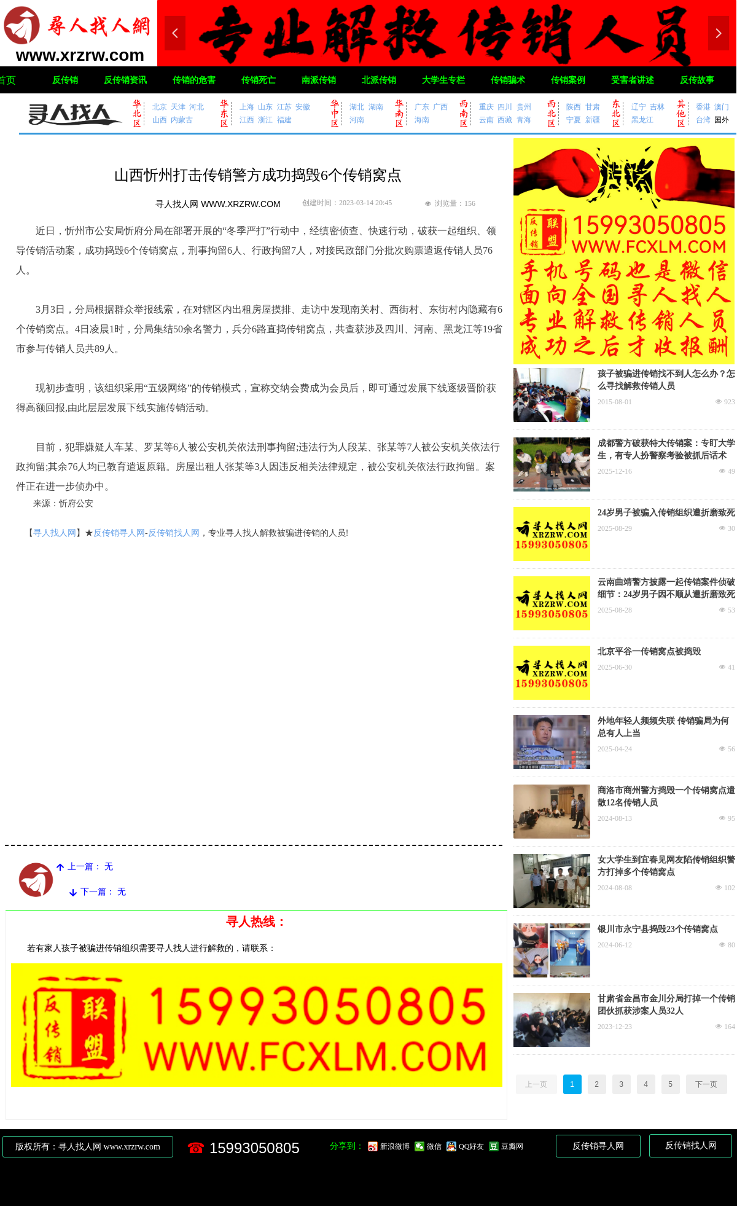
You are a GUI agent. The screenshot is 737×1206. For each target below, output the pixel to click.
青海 (524, 119)
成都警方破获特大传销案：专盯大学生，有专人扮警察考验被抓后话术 (666, 449)
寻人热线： (256, 921)
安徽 (302, 106)
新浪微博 (395, 1146)
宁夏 (573, 119)
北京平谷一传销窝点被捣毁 (649, 651)
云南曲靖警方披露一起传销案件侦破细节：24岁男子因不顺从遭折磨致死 (666, 588)
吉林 (657, 106)
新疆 (592, 119)
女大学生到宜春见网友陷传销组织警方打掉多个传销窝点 (666, 866)
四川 (504, 106)
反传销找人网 (174, 533)
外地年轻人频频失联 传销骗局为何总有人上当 (663, 727)
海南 (422, 119)
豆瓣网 (512, 1146)
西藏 (504, 119)
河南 (356, 119)
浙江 (265, 119)
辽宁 (638, 106)
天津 (178, 106)
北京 (159, 106)
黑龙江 (642, 119)
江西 (247, 119)
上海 (247, 106)
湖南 (375, 106)
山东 (265, 106)
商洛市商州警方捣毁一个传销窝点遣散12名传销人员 (666, 796)
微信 (434, 1146)
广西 (440, 106)
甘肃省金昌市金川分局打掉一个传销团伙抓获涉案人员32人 (666, 1005)
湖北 (356, 106)
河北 (196, 106)
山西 (159, 119)
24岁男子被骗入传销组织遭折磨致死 (666, 512)
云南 (486, 119)
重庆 (486, 106)
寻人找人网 (54, 533)
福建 (284, 119)
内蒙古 (182, 119)
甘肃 (592, 106)
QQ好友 (471, 1146)
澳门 (721, 106)
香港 (703, 106)
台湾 (703, 119)
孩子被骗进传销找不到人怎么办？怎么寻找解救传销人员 (666, 380)
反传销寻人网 (119, 533)
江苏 (284, 106)
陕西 (573, 106)
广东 (422, 106)
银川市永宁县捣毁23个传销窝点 (658, 929)
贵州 (524, 106)
